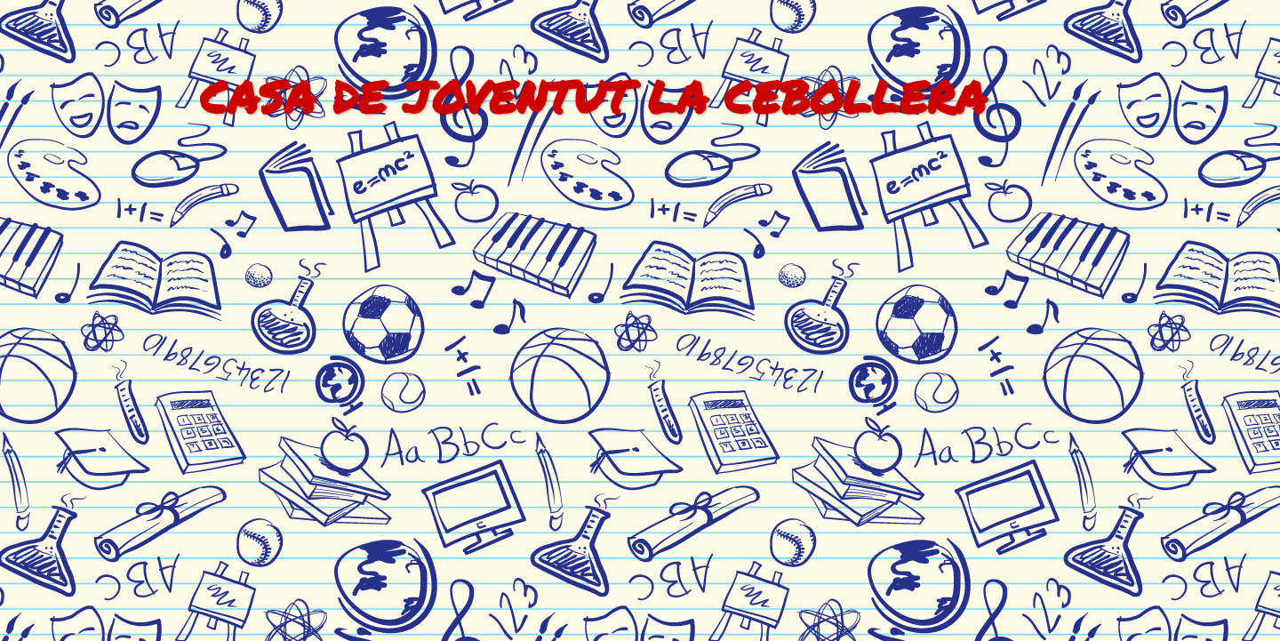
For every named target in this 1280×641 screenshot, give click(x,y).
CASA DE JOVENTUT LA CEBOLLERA (593, 96)
